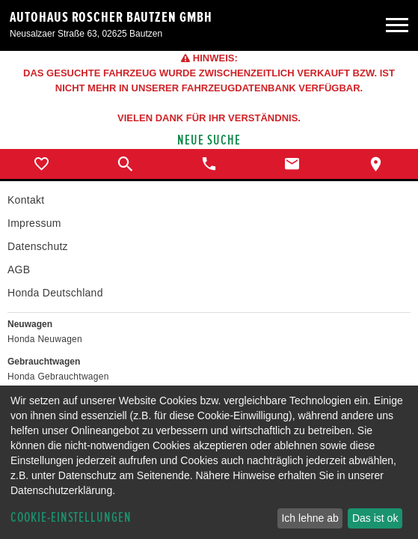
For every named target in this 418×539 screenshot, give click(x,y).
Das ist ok (375, 518)
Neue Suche (209, 140)
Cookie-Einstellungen (71, 518)
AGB (18, 269)
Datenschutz (37, 246)
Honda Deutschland (55, 293)
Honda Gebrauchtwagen (58, 376)
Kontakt (25, 200)
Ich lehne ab (309, 518)
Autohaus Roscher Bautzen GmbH (111, 17)
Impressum (34, 223)
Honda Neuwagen (44, 339)
